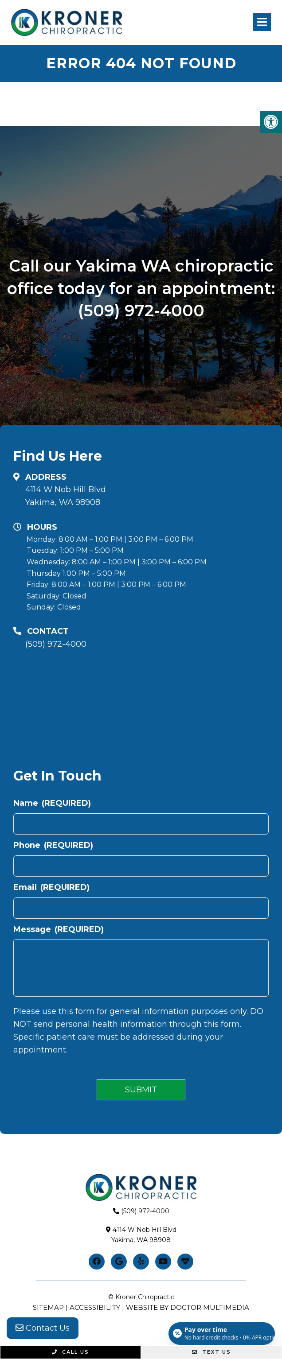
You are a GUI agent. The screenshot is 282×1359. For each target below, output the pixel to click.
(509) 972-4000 (141, 310)
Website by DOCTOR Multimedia (187, 1307)
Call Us (70, 1352)
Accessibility (95, 1307)
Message (58, 929)
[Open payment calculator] (221, 1333)
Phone (53, 845)
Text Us (211, 1352)
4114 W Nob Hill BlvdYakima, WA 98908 (65, 496)
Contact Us (43, 1328)
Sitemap (48, 1307)
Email (51, 887)
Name (52, 803)
